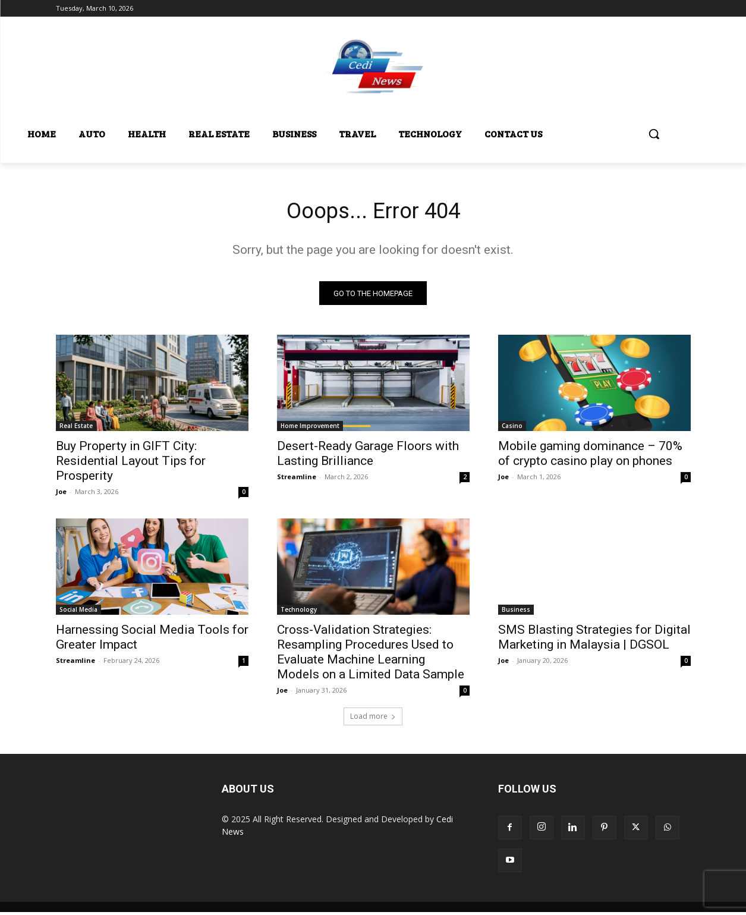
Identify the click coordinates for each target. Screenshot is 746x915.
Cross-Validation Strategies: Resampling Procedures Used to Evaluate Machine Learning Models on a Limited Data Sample (370, 654)
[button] (654, 134)
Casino (512, 429)
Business (516, 612)
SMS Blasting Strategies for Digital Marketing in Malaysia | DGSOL (594, 640)
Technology (299, 612)
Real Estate (76, 429)
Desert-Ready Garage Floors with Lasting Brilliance (368, 456)
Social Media (78, 612)
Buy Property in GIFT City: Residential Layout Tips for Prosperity (131, 464)
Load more (373, 719)
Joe (61, 494)
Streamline (296, 479)
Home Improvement (310, 429)
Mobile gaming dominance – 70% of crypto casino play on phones (590, 456)
